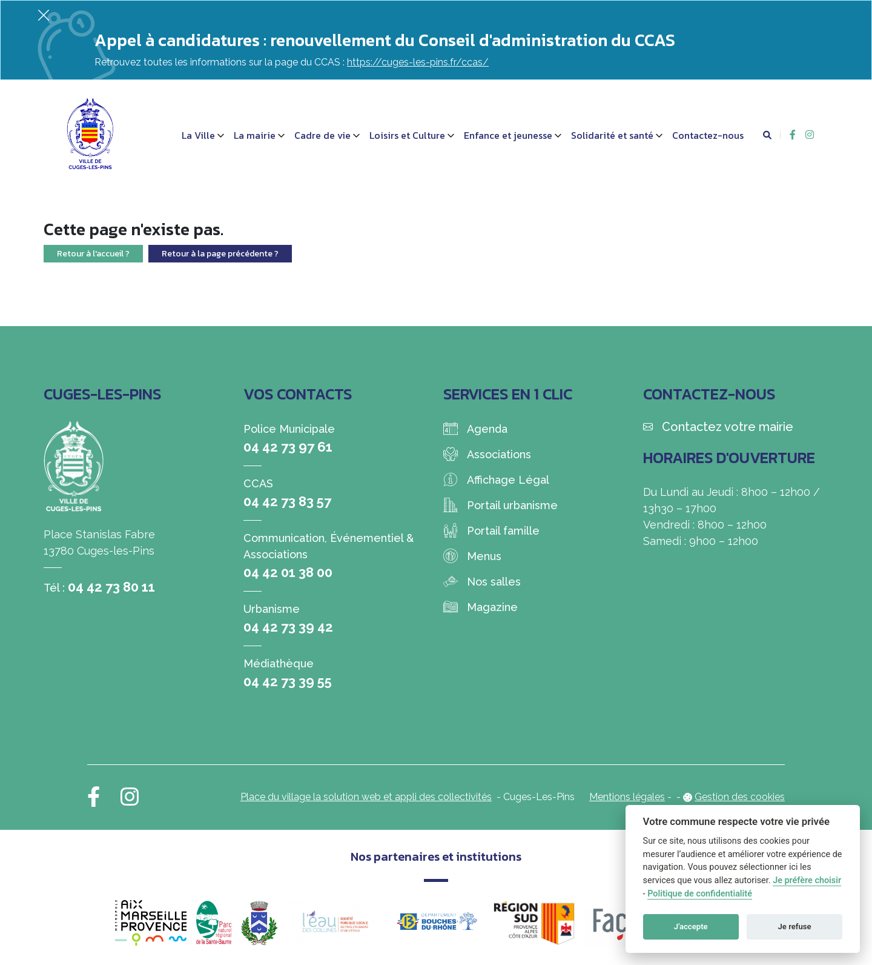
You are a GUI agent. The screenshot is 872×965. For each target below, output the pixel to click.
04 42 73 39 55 (287, 681)
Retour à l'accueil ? (93, 253)
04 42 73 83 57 (287, 501)
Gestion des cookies (740, 797)
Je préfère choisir (807, 880)
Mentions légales (627, 797)
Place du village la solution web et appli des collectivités (366, 797)
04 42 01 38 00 (287, 572)
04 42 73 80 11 (111, 587)
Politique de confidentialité (699, 894)
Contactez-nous (708, 135)
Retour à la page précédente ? (220, 253)
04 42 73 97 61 (287, 447)
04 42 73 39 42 (288, 627)
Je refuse (794, 926)
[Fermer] (43, 15)
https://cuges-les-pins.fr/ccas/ (418, 62)
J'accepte (691, 926)
